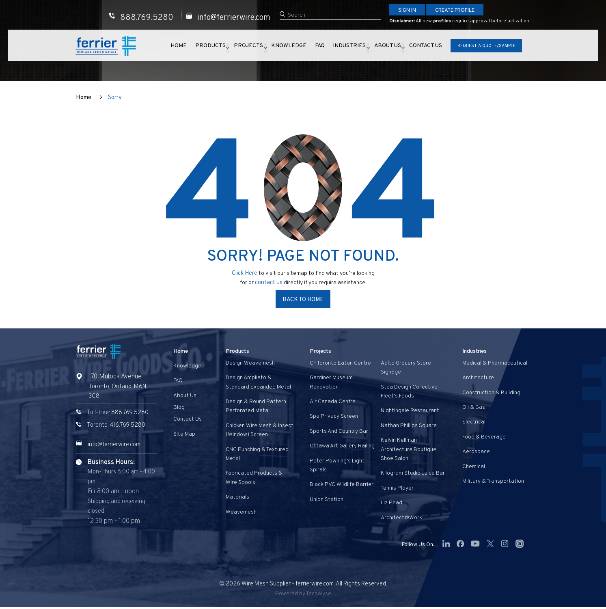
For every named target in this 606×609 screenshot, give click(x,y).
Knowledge (290, 48)
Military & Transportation (493, 480)
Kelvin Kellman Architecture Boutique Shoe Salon (408, 449)
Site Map (184, 433)
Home (183, 48)
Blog (179, 407)
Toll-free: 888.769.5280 (119, 412)
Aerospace (476, 451)
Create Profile (461, 10)
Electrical (473, 422)
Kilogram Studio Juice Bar (413, 473)
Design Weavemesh (250, 362)
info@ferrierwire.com (118, 445)
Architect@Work (401, 517)
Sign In (408, 10)
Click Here (244, 273)
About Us (383, 48)
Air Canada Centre (333, 401)
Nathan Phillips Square (409, 425)
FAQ (317, 48)
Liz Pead (391, 502)
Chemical (473, 466)
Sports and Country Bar (339, 431)
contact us (269, 282)
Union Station (326, 499)
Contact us (423, 48)
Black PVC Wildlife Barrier (341, 484)
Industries (343, 48)
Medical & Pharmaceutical (494, 362)
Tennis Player (397, 487)
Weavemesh (241, 511)
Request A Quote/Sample (483, 47)
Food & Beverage (484, 436)
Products (210, 48)
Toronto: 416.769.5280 (118, 425)
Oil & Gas (473, 407)
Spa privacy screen (334, 416)
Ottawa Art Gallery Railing (342, 446)
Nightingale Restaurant (410, 410)
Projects (250, 48)
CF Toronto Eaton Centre (340, 362)
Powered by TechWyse (303, 596)
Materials (237, 496)
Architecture (478, 377)
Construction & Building (491, 392)
